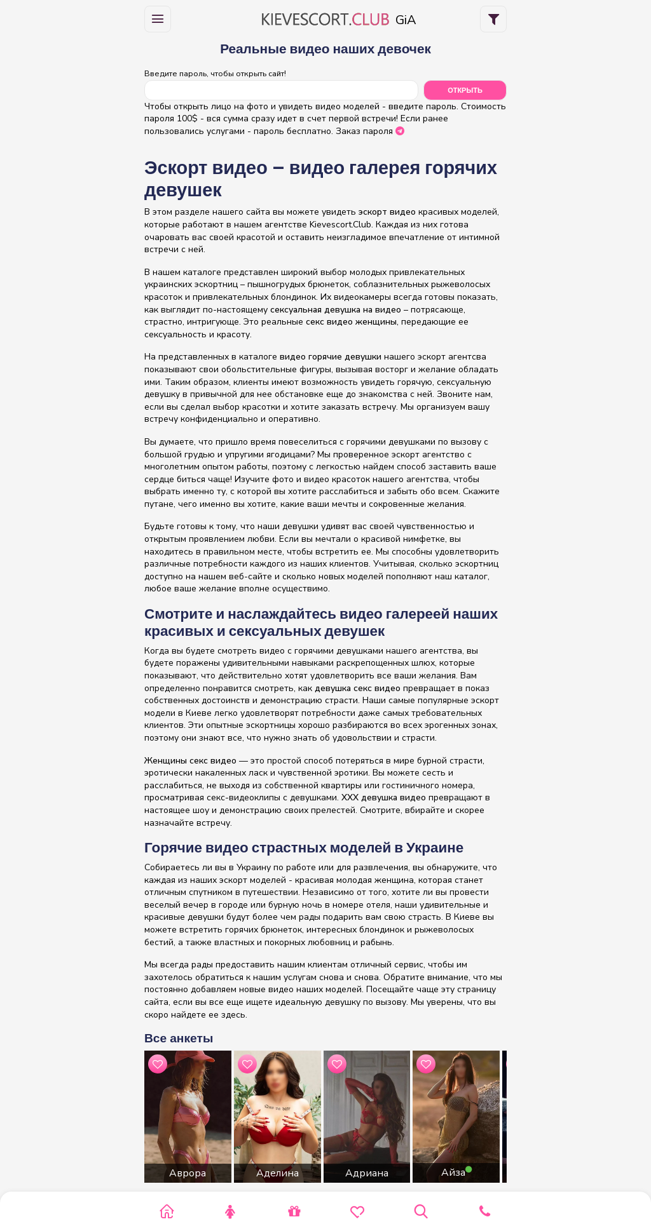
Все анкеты (178, 1038)
